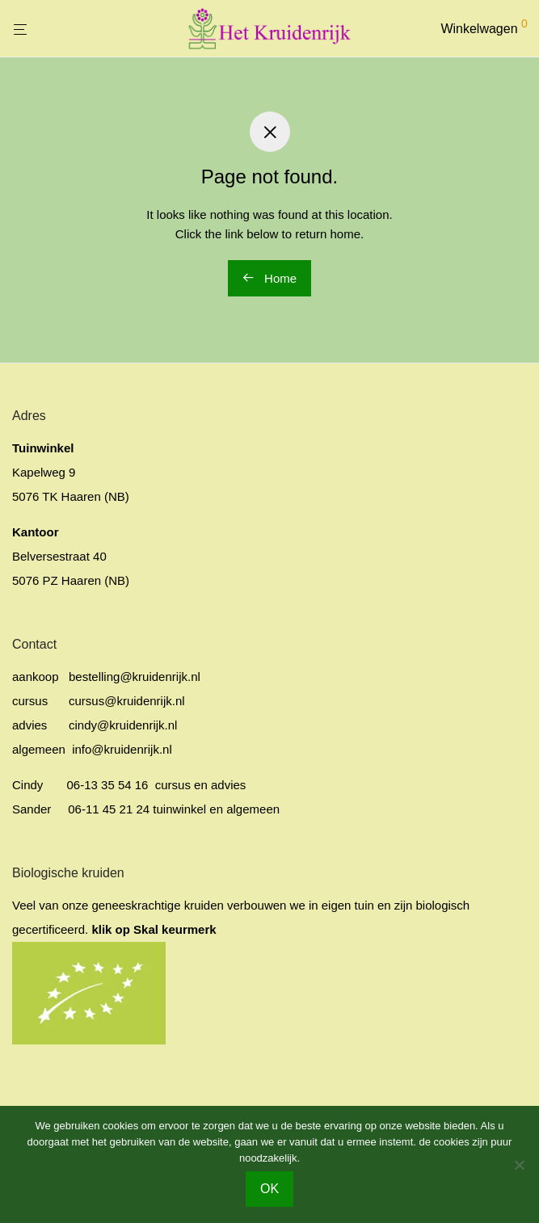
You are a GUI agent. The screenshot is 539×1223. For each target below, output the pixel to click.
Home (269, 278)
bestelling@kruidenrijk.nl (134, 676)
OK (269, 1189)
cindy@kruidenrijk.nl (123, 725)
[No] (519, 1165)
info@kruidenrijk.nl (120, 749)
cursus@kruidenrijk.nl (127, 701)
